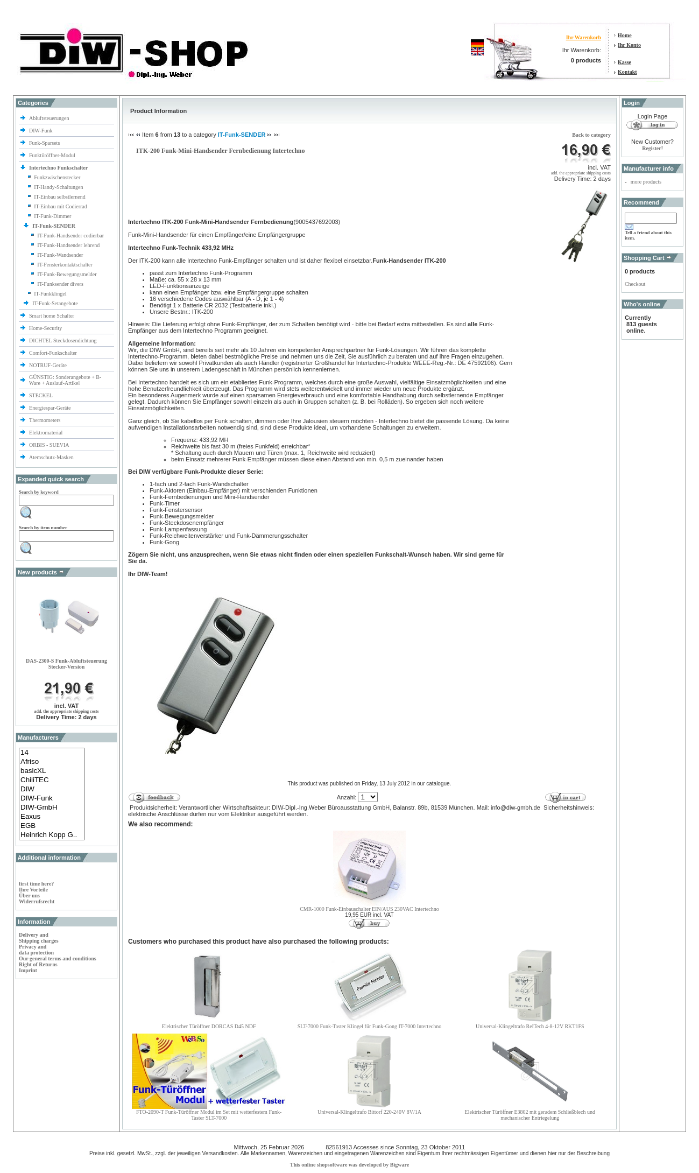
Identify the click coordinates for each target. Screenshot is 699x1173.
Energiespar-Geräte (49, 408)
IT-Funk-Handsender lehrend (68, 245)
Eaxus (51, 816)
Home (625, 35)
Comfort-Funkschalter (53, 353)
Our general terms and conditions (57, 958)
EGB (51, 826)
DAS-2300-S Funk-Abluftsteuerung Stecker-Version (66, 664)
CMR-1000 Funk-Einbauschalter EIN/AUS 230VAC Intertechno (369, 909)
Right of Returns (38, 964)
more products (646, 182)
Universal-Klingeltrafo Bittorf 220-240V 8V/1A (369, 1112)
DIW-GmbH (51, 807)
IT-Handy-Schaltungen (58, 187)
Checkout (635, 284)
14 (51, 752)
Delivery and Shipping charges (39, 938)
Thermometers (45, 420)
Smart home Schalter (52, 316)
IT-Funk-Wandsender (60, 255)
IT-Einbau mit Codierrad (60, 206)
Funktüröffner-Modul (52, 155)
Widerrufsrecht (36, 901)
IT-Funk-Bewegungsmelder (66, 274)
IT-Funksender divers (60, 284)
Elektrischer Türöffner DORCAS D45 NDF (209, 1026)
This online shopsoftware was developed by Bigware (349, 1165)
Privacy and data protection (36, 950)
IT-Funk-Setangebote (55, 303)
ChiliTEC (51, 780)
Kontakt (627, 72)
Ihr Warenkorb (583, 37)
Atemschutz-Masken (51, 457)
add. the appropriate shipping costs (66, 711)
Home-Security (46, 328)
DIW (51, 789)
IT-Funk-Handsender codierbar (70, 235)
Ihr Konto (629, 45)
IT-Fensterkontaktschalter (64, 265)
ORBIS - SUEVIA (49, 445)
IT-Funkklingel (50, 294)
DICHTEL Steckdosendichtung (62, 340)
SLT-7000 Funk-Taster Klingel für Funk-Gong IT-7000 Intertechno (370, 1026)
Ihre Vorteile (33, 890)
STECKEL (41, 395)
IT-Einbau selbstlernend (59, 197)
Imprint (28, 970)
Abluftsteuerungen (49, 118)
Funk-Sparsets (45, 143)
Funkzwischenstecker (57, 177)
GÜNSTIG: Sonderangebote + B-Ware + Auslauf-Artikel (65, 380)
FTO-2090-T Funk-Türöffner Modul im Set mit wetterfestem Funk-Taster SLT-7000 (208, 1115)
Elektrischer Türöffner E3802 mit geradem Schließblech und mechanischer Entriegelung (530, 1115)
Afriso (51, 762)
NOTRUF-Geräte (48, 365)
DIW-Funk (41, 131)
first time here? (36, 884)
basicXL (51, 771)
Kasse (624, 62)
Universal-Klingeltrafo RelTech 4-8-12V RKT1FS (530, 1026)
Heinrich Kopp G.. (51, 835)
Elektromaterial (46, 433)
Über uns (29, 895)
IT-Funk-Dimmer (52, 216)
